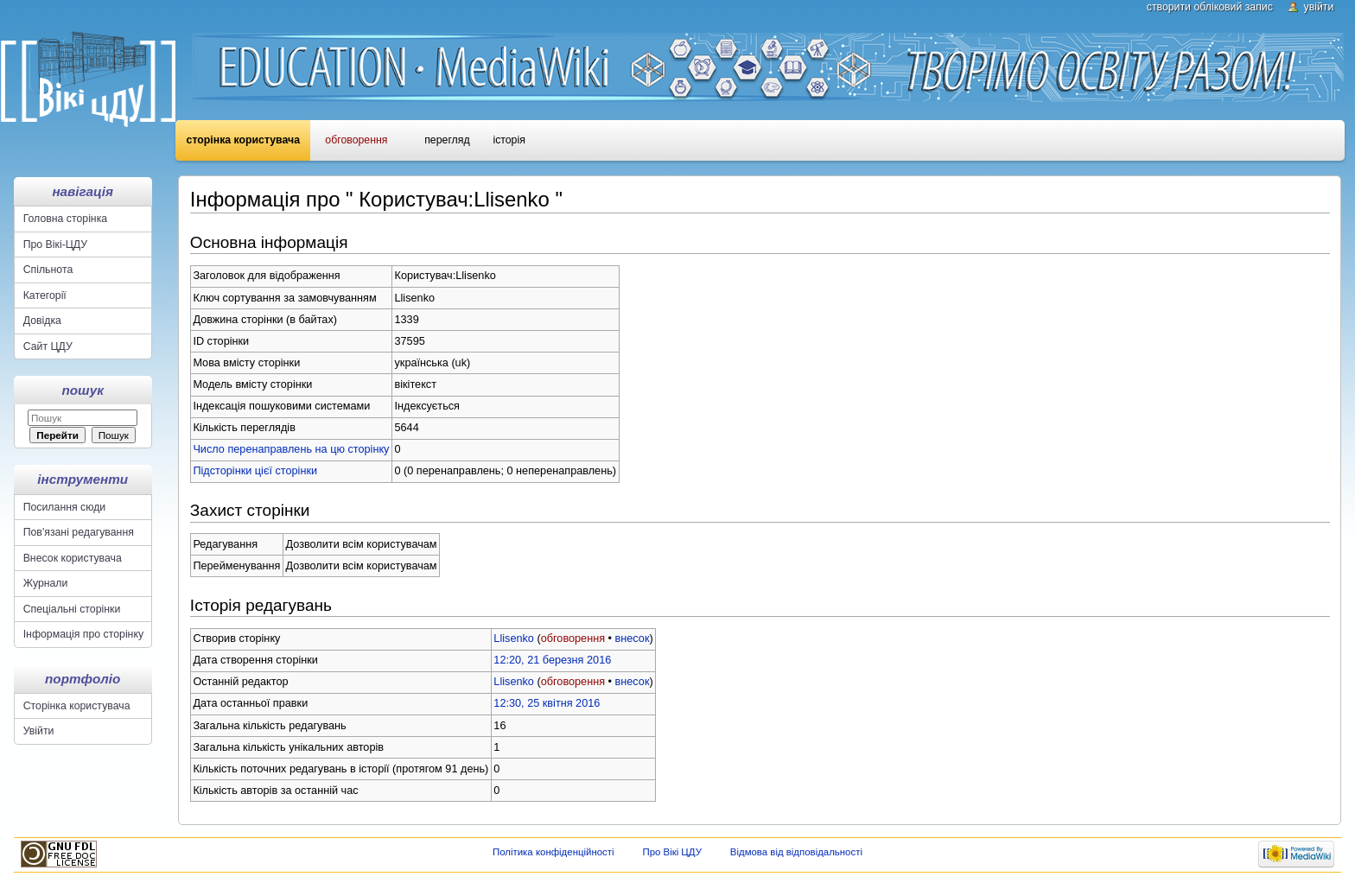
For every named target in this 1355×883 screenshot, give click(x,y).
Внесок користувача (72, 558)
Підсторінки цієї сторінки (255, 471)
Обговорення (356, 140)
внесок (632, 638)
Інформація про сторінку (83, 634)
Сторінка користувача (243, 140)
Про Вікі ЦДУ (672, 852)
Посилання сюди (64, 507)
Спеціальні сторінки (72, 609)
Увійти (1319, 7)
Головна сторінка (65, 219)
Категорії (45, 295)
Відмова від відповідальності (796, 852)
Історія (509, 140)
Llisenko (513, 638)
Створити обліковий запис (1210, 7)
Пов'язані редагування (78, 532)
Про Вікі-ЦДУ (55, 244)
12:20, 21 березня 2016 (552, 660)
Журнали (45, 583)
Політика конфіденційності (553, 852)
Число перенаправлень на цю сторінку (291, 449)
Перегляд (446, 140)
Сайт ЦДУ (48, 346)
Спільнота (48, 270)
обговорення (573, 638)
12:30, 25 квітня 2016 (546, 703)
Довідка (42, 320)
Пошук (83, 390)
